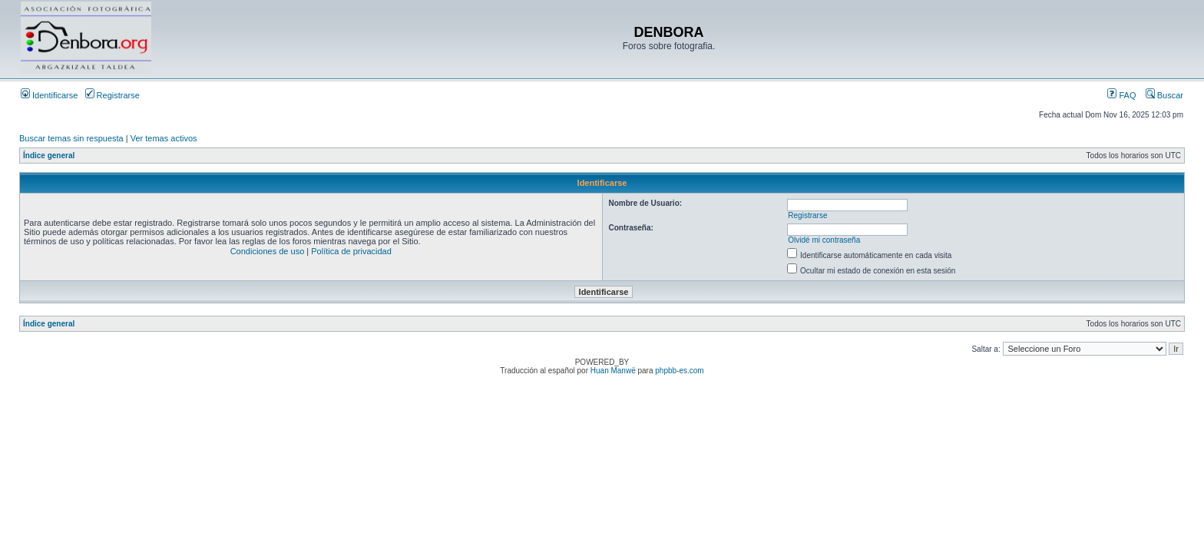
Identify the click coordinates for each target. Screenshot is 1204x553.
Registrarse (112, 95)
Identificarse (49, 95)
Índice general (48, 155)
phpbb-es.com (679, 370)
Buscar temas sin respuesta (71, 138)
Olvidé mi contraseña (824, 240)
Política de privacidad (351, 251)
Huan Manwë (613, 370)
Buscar (1164, 95)
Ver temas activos (164, 138)
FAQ (1121, 95)
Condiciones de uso (267, 251)
